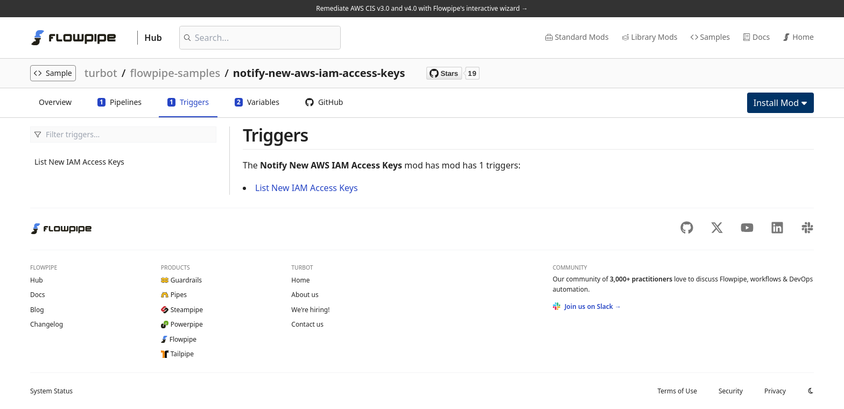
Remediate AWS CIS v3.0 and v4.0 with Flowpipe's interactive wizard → (422, 8)
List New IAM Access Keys (79, 162)
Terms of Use (677, 391)
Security (731, 391)
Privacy (775, 391)
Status (51, 391)
